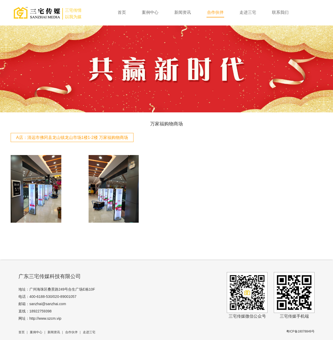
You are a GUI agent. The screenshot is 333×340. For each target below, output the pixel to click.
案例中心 (150, 12)
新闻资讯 (182, 12)
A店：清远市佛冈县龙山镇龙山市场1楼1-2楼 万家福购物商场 (72, 137)
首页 (122, 12)
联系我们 (280, 12)
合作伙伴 (215, 12)
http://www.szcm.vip (45, 318)
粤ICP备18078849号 (300, 331)
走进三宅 (247, 12)
